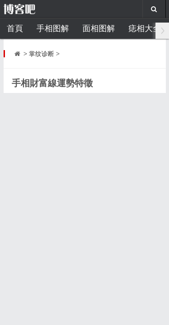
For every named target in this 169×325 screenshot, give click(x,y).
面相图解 (98, 28)
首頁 (15, 28)
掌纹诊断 (41, 53)
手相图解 (53, 28)
